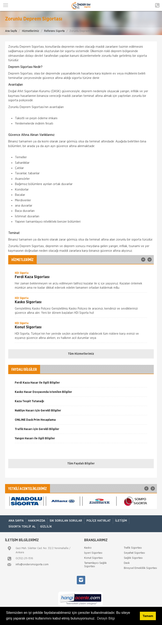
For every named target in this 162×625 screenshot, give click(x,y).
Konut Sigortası (93, 558)
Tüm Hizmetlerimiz (81, 353)
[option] (81, 282)
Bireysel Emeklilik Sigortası (140, 568)
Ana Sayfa (11, 31)
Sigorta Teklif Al (22, 526)
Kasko (88, 548)
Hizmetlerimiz (30, 31)
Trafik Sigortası (133, 548)
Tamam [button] (148, 616)
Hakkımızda (36, 520)
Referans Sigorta (54, 31)
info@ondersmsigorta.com (32, 564)
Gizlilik (46, 526)
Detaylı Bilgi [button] (106, 618)
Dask (127, 563)
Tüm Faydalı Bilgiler (81, 463)
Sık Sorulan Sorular (66, 520)
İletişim (121, 520)
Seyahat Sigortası (134, 553)
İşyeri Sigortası (93, 553)
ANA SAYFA (16, 520)
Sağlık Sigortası (133, 558)
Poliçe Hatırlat (98, 520)
